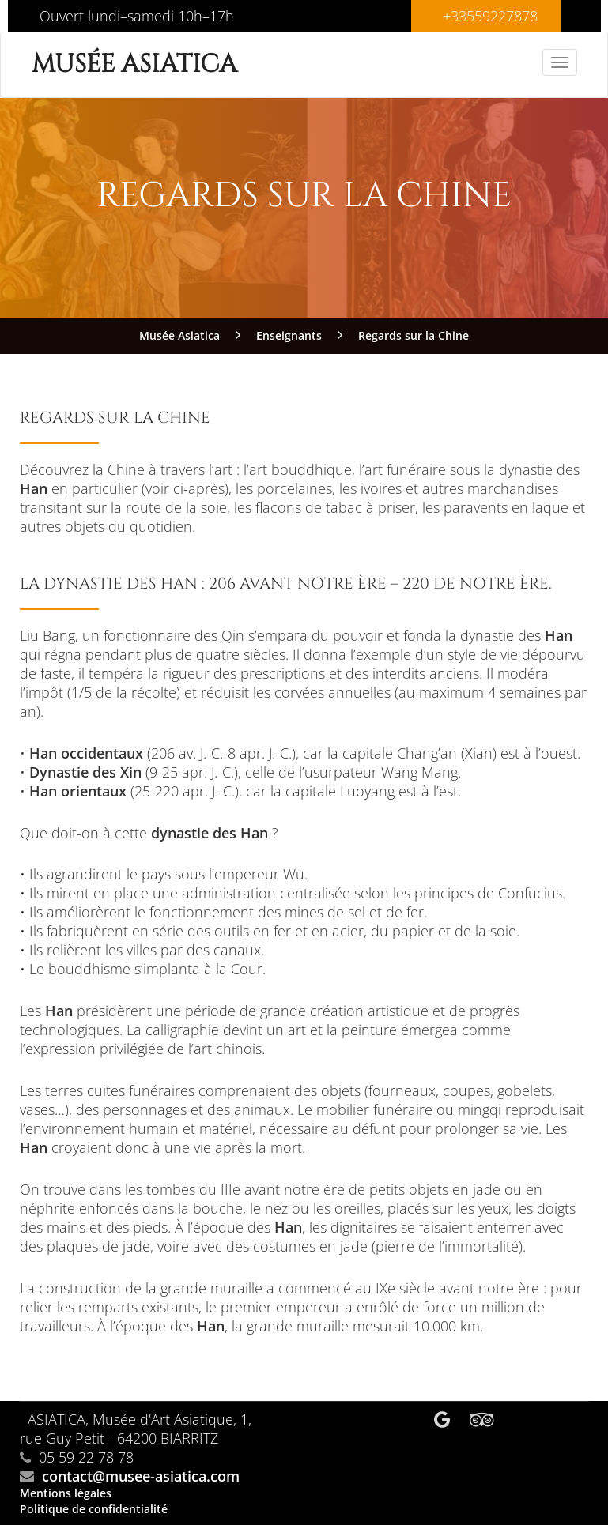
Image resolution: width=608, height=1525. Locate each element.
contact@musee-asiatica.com (141, 1476)
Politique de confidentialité (94, 1508)
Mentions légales (65, 1493)
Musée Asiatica (134, 64)
